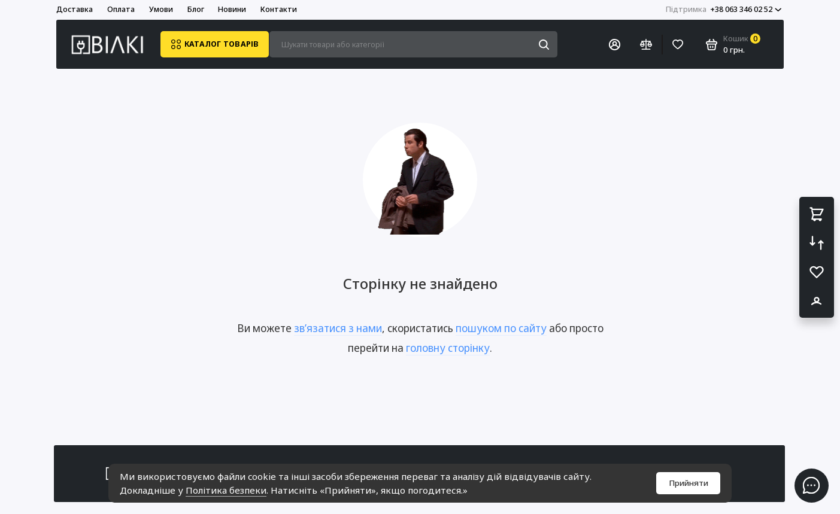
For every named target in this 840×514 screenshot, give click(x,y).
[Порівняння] (646, 44)
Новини (232, 9)
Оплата (121, 9)
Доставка (74, 9)
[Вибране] (678, 44)
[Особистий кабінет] (614, 44)
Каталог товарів (214, 44)
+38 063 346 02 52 (723, 9)
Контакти (278, 9)
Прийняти (688, 482)
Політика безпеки (226, 490)
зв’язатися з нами (338, 328)
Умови (161, 9)
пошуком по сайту (501, 328)
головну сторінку (448, 348)
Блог (195, 9)
